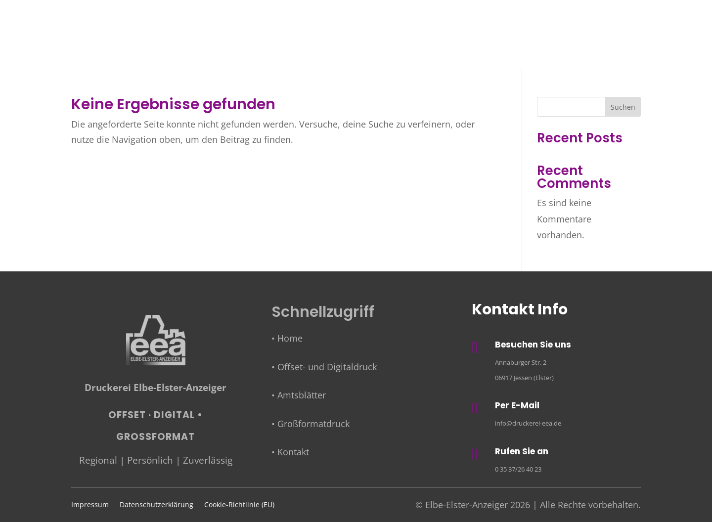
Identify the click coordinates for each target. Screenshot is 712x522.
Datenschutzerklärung (156, 505)
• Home (287, 338)
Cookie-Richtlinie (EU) (239, 505)
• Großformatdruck (310, 424)
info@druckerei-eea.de (528, 423)
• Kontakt (290, 452)
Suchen (623, 107)
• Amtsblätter (298, 395)
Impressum (90, 505)
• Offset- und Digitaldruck (324, 367)
